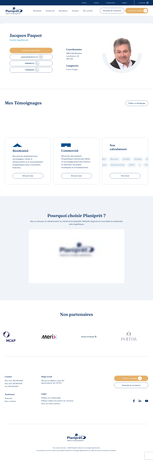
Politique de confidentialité (51, 398)
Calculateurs (63, 11)
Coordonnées (110, 3)
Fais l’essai (125, 176)
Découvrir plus (27, 176)
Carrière (96, 3)
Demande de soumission (112, 10)
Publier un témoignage (136, 103)
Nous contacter (10, 401)
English (124, 3)
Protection (8, 398)
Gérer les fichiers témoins (50, 403)
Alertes (84, 3)
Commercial (50, 11)
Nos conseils (88, 11)
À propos (75, 11)
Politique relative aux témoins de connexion (57, 401)
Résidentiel (37, 11)
